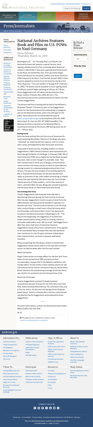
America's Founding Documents (83, 16)
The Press (6, 359)
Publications (32, 338)
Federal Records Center (56, 346)
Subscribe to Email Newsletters (32, 348)
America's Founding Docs (57, 373)
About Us (74, 338)
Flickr (58, 408)
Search (86, 8)
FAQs (50, 385)
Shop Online (76, 367)
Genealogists (8, 347)
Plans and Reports (76, 354)
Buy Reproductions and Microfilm (78, 376)
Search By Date (80, 54)
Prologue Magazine (32, 344)
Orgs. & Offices (55, 338)
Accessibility (26, 417)
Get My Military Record (11, 371)
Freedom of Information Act (53, 417)
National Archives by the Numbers (79, 347)
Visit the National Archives (7, 78)
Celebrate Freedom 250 (34, 382)
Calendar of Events (8, 115)
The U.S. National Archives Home (23, 6)
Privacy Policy (37, 417)
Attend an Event (31, 371)
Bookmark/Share (73, 4)
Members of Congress (11, 350)
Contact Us (86, 4)
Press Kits (7, 50)
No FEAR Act (68, 417)
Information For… (11, 338)
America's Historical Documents (8, 72)
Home (6, 31)
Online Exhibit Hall (8, 93)
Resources (53, 367)
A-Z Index (51, 371)
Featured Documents (8, 88)
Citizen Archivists (58, 4)
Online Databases (8, 102)
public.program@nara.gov (28, 118)
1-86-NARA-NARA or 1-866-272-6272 (46, 423)
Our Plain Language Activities (77, 361)
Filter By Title (80, 66)
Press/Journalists (16, 31)
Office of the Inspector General (56, 355)
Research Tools (7, 97)
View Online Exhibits (10, 379)
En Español (52, 382)
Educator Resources (46, 16)
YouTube (50, 408)
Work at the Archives (33, 376)
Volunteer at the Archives (35, 379)
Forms (50, 388)
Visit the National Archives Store (79, 372)
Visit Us (65, 16)
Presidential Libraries (55, 359)
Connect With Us (47, 404)
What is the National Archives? (77, 343)
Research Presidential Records (11, 386)
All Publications (31, 355)
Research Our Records (9, 16)
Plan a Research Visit (10, 373)
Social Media (52, 379)
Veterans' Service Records (28, 16)
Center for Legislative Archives (56, 343)
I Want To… (8, 367)
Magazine (7, 84)
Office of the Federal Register (55, 350)
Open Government (77, 357)
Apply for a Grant (9, 382)
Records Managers (10, 356)
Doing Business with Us (78, 351)
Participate (31, 367)
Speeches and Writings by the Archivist (8, 109)
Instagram (42, 408)
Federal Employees (10, 344)
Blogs (28, 352)
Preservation (8, 353)
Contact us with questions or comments (33, 320)
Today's (34, 342)
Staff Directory (53, 362)
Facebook (34, 408)
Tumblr (46, 408)
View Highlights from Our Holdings (12, 391)
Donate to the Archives (34, 373)
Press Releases (29, 31)
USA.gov (77, 417)
